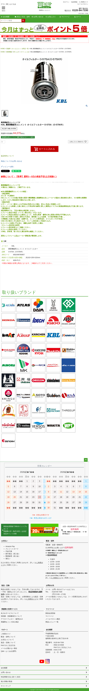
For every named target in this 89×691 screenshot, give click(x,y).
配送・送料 (50, 541)
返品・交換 (5, 585)
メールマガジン (83, 4)
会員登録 (74, 2)
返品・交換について (8, 642)
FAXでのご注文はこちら (62, 647)
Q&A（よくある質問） (9, 651)
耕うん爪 (16, 52)
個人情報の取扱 (6, 681)
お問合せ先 (50, 585)
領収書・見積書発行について (11, 616)
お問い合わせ (37, 17)
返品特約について (7, 156)
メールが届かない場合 (9, 648)
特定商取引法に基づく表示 (10, 677)
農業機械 (9, 52)
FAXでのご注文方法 (8, 645)
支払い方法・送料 (22, 17)
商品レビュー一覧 (51, 622)
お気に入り (50, 17)
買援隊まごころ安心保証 (10, 622)
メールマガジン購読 (52, 619)
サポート (4, 630)
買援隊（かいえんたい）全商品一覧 (17, 48)
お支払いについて (7, 640)
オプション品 (25, 52)
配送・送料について (8, 637)
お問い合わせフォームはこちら (63, 589)
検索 (23, 20)
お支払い (4, 541)
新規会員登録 (50, 613)
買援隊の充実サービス (9, 609)
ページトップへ (86, 460)
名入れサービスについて (10, 613)
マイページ (64, 17)
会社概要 (5, 17)
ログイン (66, 2)
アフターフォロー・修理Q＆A (12, 619)
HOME (3, 48)
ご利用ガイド (84, 2)
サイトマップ (6, 686)
